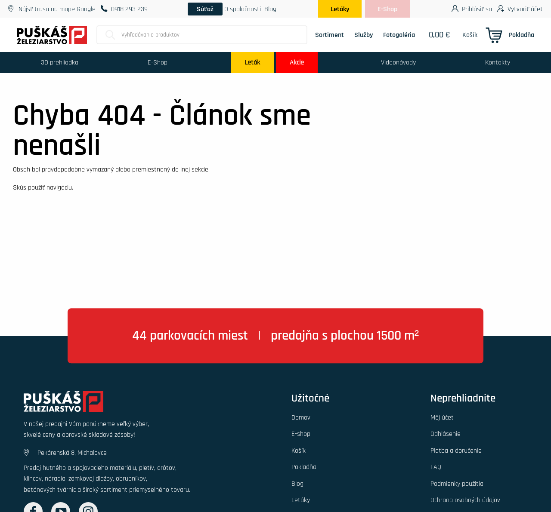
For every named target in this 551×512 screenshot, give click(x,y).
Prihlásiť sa (472, 8)
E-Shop (387, 9)
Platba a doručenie (456, 450)
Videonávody (398, 62)
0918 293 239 (124, 9)
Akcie (297, 62)
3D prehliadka (59, 62)
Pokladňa (521, 34)
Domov (300, 417)
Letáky (340, 9)
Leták (252, 62)
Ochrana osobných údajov (465, 500)
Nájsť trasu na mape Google (52, 9)
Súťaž (205, 9)
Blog (270, 9)
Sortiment (329, 34)
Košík (469, 34)
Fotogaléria (399, 34)
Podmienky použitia (456, 483)
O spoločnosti (242, 9)
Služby (363, 34)
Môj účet (442, 417)
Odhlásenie (445, 433)
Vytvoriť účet (520, 8)
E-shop (300, 433)
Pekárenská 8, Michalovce (65, 452)
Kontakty (497, 62)
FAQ (435, 466)
